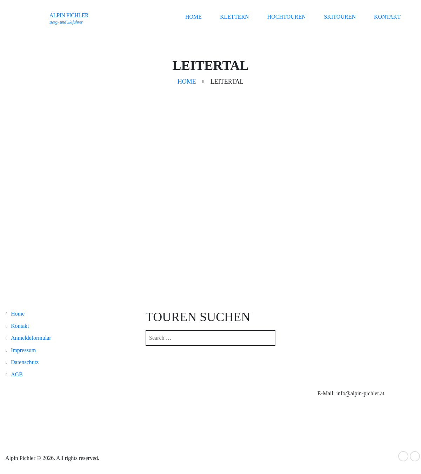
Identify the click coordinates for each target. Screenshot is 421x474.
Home (193, 17)
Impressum (23, 350)
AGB (17, 374)
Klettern (234, 17)
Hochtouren (286, 17)
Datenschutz (25, 362)
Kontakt (387, 17)
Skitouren (340, 17)
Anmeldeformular (31, 338)
